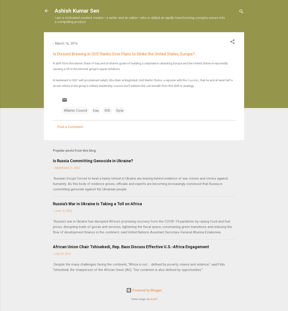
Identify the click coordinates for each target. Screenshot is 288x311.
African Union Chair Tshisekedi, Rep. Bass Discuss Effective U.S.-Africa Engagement (131, 246)
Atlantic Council (75, 110)
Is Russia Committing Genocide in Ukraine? (93, 160)
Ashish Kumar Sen (77, 11)
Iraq (96, 110)
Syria (119, 110)
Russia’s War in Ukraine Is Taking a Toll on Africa (97, 203)
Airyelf (153, 299)
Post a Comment (70, 127)
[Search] (241, 12)
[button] (232, 42)
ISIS (107, 110)
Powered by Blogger (144, 290)
